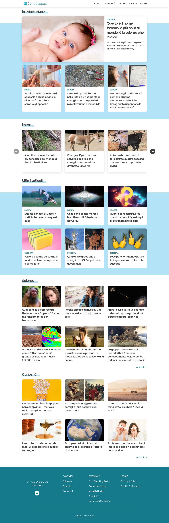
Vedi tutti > (141, 367)
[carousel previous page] (16, 152)
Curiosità (110, 3)
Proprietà (93, 496)
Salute (122, 3)
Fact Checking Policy (99, 481)
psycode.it (67, 491)
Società (133, 3)
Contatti (66, 486)
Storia (143, 3)
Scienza (98, 3)
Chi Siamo (67, 481)
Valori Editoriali (96, 491)
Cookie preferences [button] (131, 486)
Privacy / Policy (129, 481)
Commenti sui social (99, 501)
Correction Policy (97, 486)
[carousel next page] (152, 152)
